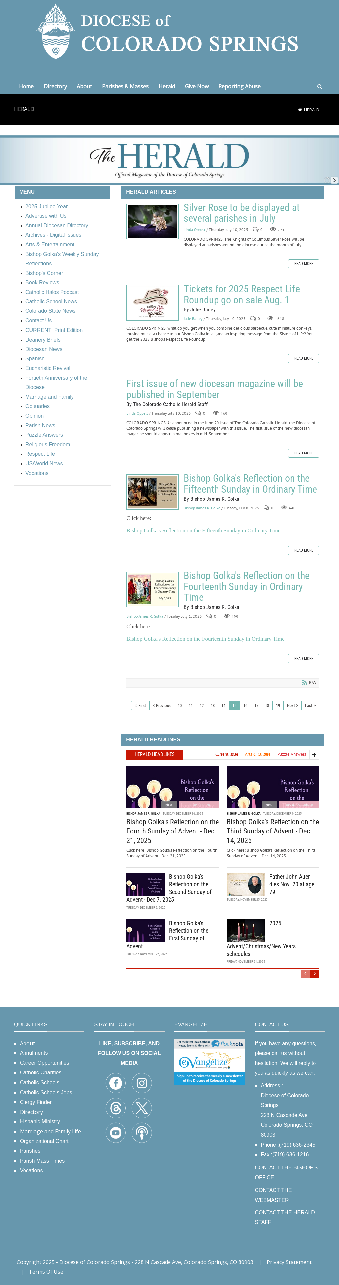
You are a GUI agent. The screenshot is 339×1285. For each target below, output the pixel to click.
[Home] (300, 110)
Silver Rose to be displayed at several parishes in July (152, 221)
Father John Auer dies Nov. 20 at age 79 (291, 884)
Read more (303, 264)
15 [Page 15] (234, 705)
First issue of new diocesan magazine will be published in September (214, 389)
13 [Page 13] (213, 705)
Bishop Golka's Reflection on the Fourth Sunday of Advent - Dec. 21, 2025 (172, 830)
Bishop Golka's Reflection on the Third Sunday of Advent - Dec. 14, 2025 (273, 830)
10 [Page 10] (180, 705)
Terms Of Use (46, 1271)
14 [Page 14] (223, 705)
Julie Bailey (193, 318)
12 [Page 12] (202, 705)
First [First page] (142, 705)
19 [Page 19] (278, 705)
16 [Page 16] (245, 705)
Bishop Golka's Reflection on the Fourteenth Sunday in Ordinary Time (152, 589)
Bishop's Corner (199, 804)
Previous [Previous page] (163, 705)
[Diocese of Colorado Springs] (169, 30)
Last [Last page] (308, 705)
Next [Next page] (291, 705)
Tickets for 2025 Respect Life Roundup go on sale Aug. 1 (152, 302)
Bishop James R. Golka (202, 507)
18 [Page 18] (267, 705)
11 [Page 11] (191, 705)
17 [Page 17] (256, 705)
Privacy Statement (289, 1262)
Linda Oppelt (194, 229)
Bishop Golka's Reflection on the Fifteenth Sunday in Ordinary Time (152, 492)
